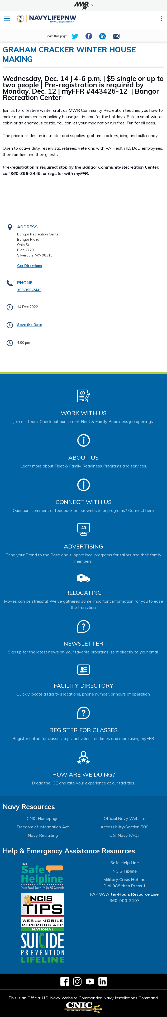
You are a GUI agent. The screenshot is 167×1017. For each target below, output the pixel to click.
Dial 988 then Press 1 (124, 885)
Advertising (83, 546)
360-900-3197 (124, 900)
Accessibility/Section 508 (125, 826)
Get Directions (29, 266)
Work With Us (84, 413)
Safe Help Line (124, 862)
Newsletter (83, 643)
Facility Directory (83, 685)
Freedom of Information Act (43, 826)
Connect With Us (84, 502)
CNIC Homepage (43, 818)
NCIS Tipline (124, 871)
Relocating (83, 592)
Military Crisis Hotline (124, 879)
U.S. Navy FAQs (124, 835)
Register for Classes (83, 730)
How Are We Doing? (83, 774)
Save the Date (29, 325)
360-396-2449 (29, 290)
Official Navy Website (124, 818)
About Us (83, 457)
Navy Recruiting (43, 835)
